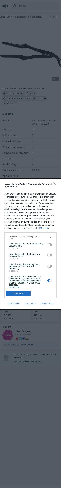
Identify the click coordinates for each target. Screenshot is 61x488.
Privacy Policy (47, 304)
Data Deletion (14, 304)
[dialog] (30, 244)
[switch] (49, 244)
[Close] (55, 184)
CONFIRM (18, 293)
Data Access (30, 304)
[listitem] (30, 238)
